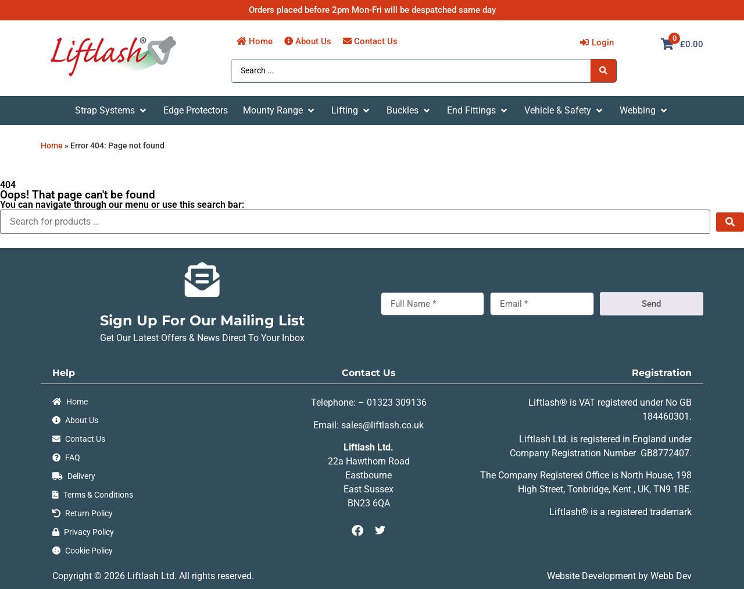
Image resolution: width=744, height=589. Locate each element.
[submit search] (730, 222)
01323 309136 (397, 402)
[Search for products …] (355, 222)
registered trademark (649, 511)
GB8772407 (665, 453)
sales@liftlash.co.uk (382, 425)
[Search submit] (603, 70)
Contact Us (369, 372)
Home (52, 145)
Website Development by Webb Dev (619, 575)
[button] (111, 110)
